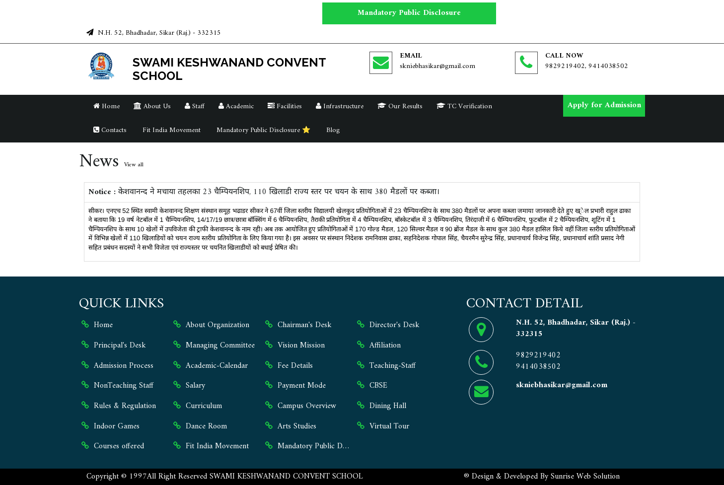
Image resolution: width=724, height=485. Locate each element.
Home (106, 106)
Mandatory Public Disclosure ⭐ (262, 130)
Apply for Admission (604, 105)
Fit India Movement (171, 130)
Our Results (400, 106)
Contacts (110, 130)
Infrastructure (339, 106)
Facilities (285, 106)
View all (134, 165)
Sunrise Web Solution (585, 477)
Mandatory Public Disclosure (409, 13)
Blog (332, 130)
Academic (236, 106)
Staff (195, 106)
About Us (152, 106)
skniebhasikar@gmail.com (437, 66)
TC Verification (464, 106)
